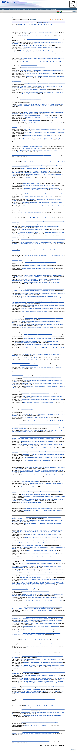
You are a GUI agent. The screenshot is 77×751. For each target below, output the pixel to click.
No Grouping (45, 22)
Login (2, 11)
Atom (53, 19)
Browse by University (51, 9)
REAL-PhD (8, 1)
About (8, 9)
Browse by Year (16, 9)
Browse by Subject (27, 9)
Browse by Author (39, 9)
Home (3, 9)
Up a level (15, 17)
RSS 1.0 (57, 19)
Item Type (40, 22)
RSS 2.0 (63, 19)
